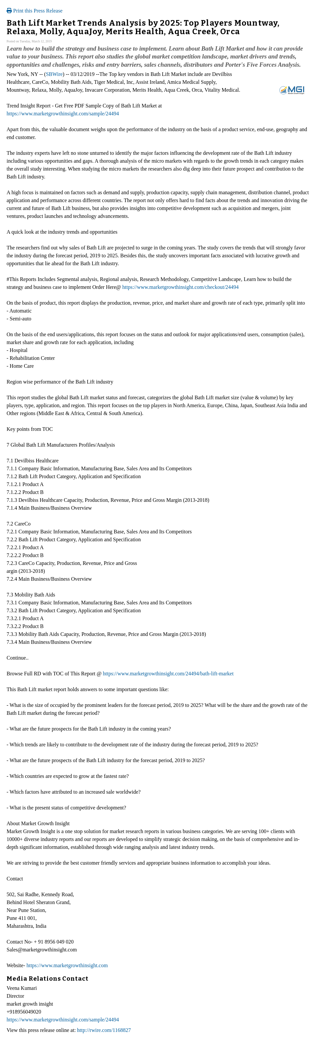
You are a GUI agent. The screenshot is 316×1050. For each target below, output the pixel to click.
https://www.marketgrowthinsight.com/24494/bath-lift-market (168, 673)
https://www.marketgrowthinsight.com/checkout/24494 (180, 287)
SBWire (54, 74)
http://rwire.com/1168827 (104, 1030)
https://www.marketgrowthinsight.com (67, 965)
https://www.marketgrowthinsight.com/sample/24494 (63, 113)
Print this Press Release (35, 10)
